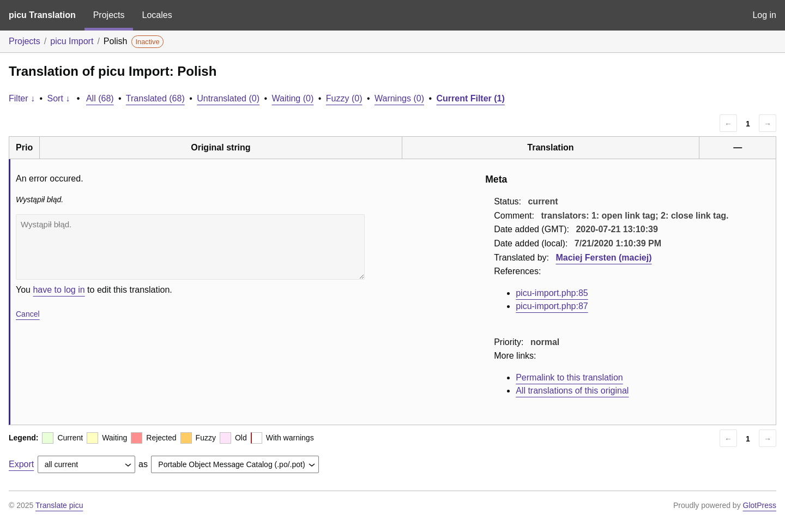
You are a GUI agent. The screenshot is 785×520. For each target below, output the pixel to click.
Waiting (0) (293, 98)
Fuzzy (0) (344, 98)
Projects (109, 15)
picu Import (71, 41)
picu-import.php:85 (552, 293)
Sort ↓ (58, 98)
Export (21, 464)
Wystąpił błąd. (190, 247)
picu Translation (42, 15)
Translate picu (59, 505)
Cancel (28, 314)
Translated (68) (155, 98)
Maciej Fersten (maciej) (603, 257)
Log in (764, 15)
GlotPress (759, 505)
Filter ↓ (22, 98)
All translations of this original (572, 390)
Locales (157, 15)
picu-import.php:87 (552, 306)
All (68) (100, 98)
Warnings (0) (399, 98)
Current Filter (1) (470, 98)
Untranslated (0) (228, 98)
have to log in (58, 289)
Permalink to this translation (569, 377)
